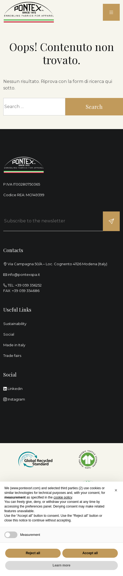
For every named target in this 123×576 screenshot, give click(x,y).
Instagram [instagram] (14, 399)
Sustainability (14, 323)
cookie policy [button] (63, 497)
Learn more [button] (61, 565)
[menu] (111, 12)
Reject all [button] (33, 553)
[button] (116, 490)
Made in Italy (14, 345)
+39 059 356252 (28, 285)
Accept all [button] (90, 553)
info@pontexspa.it (24, 274)
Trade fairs (12, 355)
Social (8, 334)
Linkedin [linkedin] (13, 388)
